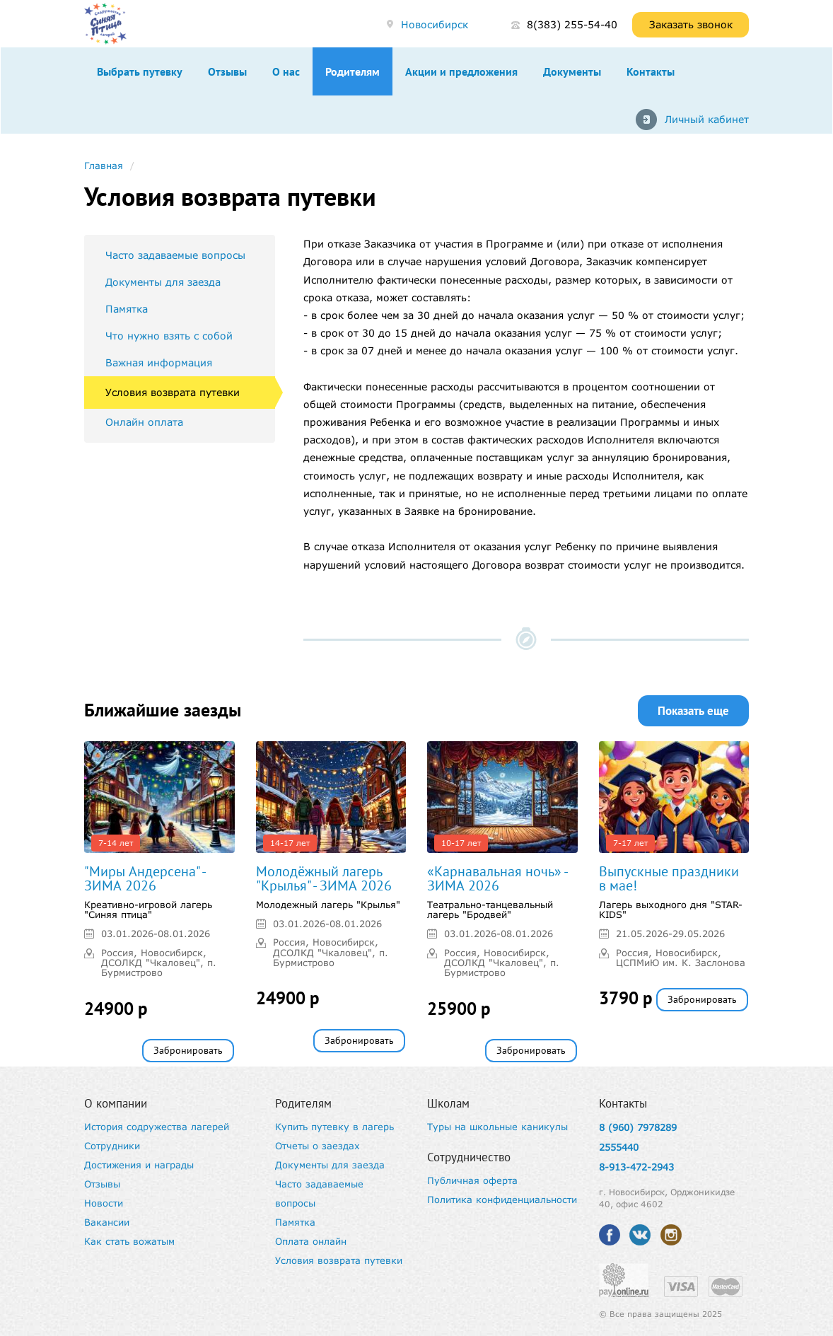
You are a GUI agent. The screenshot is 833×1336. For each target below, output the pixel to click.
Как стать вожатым (129, 1241)
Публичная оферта (472, 1180)
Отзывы (227, 71)
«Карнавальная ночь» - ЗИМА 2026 (497, 878)
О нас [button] (286, 71)
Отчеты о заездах (317, 1145)
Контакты (651, 71)
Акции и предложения (461, 71)
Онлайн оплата (144, 422)
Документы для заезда (163, 282)
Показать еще (693, 711)
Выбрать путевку (139, 71)
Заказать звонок (691, 24)
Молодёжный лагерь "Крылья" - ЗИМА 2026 (324, 878)
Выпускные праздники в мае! (669, 878)
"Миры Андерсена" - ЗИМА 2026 (144, 878)
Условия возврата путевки (172, 392)
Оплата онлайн (310, 1241)
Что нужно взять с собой (169, 336)
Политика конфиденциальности (502, 1199)
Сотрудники (112, 1145)
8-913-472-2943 (636, 1167)
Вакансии (106, 1222)
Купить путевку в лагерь (334, 1126)
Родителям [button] (352, 71)
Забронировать (188, 1050)
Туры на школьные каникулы (497, 1126)
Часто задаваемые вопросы (175, 255)
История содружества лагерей (156, 1126)
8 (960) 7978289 (638, 1127)
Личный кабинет (707, 119)
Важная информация (158, 362)
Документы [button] (572, 71)
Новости (103, 1203)
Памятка (126, 309)
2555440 (619, 1147)
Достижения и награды (139, 1165)
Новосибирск (434, 24)
